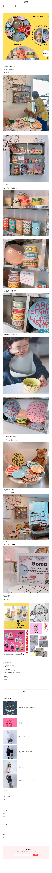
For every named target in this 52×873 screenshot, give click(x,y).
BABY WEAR (5, 821)
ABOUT (4, 834)
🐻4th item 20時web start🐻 (24, 736)
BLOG (4, 837)
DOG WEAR (5, 824)
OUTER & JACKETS (6, 796)
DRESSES (4, 802)
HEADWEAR (5, 816)
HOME (4, 831)
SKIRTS (4, 807)
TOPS (4, 799)
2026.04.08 (21, 752)
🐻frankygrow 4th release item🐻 (25, 751)
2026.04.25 (21, 723)
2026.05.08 (21, 708)
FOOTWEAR (5, 810)
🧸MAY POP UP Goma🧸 (9, 6)
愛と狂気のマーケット (23, 722)
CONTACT (5, 840)
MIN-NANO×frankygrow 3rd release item (27, 780)
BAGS (4, 813)
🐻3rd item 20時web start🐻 (24, 766)
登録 (36, 854)
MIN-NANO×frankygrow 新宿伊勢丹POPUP (27, 707)
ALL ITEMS (5, 793)
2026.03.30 (21, 767)
